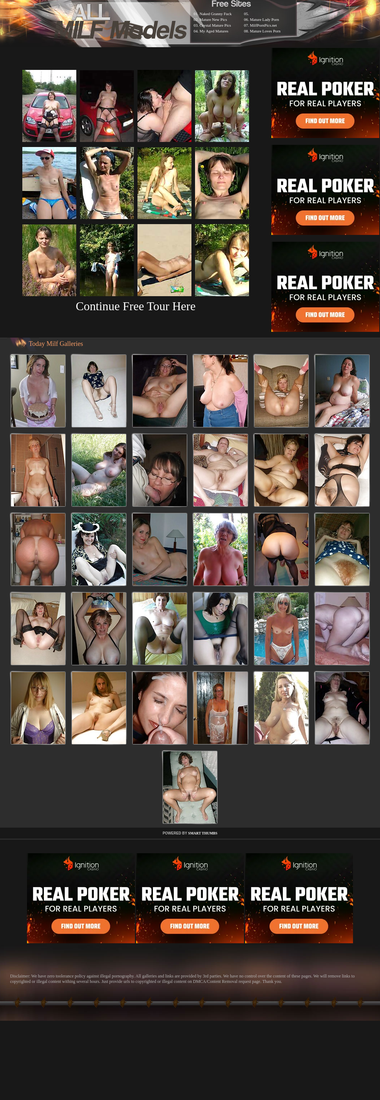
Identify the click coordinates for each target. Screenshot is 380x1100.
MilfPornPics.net (263, 25)
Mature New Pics (213, 19)
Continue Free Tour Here (135, 306)
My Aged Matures (214, 31)
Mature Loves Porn (265, 31)
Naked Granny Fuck (216, 14)
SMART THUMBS (202, 833)
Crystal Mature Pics (215, 25)
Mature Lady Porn (264, 19)
